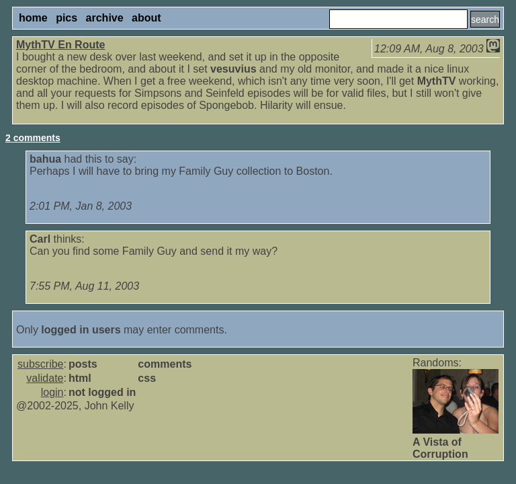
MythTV (436, 81)
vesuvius (233, 69)
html (80, 378)
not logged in (102, 392)
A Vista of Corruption (440, 448)
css (147, 378)
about (146, 18)
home (33, 18)
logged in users (80, 329)
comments (164, 364)
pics (66, 18)
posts (83, 364)
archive (105, 18)
